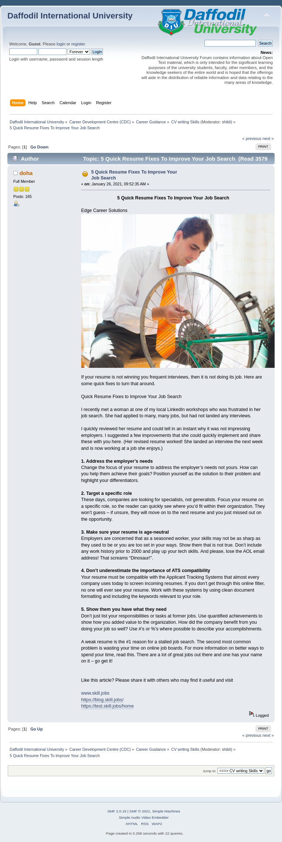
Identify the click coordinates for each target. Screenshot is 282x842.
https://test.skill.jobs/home (107, 706)
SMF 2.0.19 (117, 811)
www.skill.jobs (95, 693)
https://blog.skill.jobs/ (102, 699)
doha (26, 173)
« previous (251, 138)
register (78, 44)
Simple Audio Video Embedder (144, 817)
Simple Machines (166, 811)
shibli (226, 122)
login (60, 44)
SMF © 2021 (140, 811)
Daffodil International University (70, 15)
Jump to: (209, 771)
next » (268, 138)
